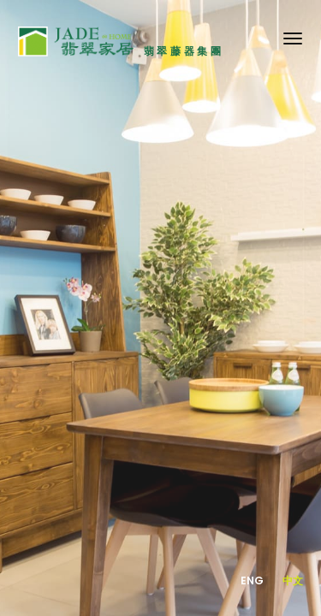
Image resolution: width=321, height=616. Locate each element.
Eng (253, 580)
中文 (293, 580)
